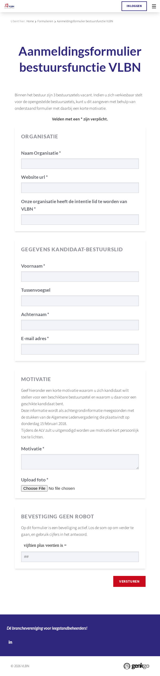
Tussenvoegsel (35, 290)
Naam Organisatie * (41, 153)
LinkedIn (10, 641)
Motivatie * (32, 448)
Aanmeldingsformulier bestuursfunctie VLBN (85, 21)
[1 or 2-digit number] (80, 557)
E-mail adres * (35, 338)
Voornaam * (33, 266)
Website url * (34, 177)
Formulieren (45, 21)
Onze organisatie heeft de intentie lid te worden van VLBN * (74, 205)
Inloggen (134, 6)
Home (30, 21)
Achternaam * (35, 314)
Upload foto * (34, 480)
